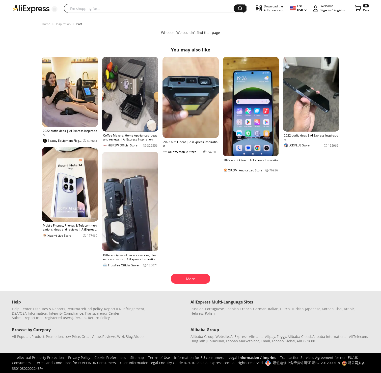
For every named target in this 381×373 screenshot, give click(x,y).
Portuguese (214, 308)
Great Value (91, 336)
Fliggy (281, 336)
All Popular (21, 336)
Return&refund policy (85, 308)
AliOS (301, 341)
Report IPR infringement (124, 308)
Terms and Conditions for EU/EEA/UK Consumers (75, 362)
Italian (273, 308)
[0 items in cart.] (361, 8)
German (260, 308)
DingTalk (197, 341)
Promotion (54, 336)
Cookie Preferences (110, 357)
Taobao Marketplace (242, 341)
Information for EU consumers (199, 357)
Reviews (109, 336)
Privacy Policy (79, 357)
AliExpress (238, 336)
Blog (129, 336)
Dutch (285, 308)
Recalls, (81, 317)
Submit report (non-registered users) (42, 317)
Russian (197, 308)
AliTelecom (358, 336)
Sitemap (137, 357)
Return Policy (99, 317)
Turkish (297, 308)
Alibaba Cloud (299, 336)
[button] (54, 9)
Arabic (349, 308)
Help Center (22, 308)
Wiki (120, 336)
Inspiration (63, 24)
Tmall (265, 341)
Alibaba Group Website (209, 336)
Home (46, 24)
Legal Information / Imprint (252, 357)
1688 (311, 341)
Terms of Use (159, 357)
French (246, 308)
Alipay (270, 336)
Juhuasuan (215, 341)
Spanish (232, 308)
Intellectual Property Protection (38, 357)
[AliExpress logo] (31, 9)
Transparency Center (102, 313)
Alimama (256, 336)
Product (37, 336)
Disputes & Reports (49, 308)
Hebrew (196, 313)
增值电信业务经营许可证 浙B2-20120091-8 (306, 362)
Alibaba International (330, 336)
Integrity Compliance (66, 313)
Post (79, 24)
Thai (338, 308)
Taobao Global (283, 341)
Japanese (312, 308)
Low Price (72, 336)
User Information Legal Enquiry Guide (151, 362)
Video (138, 336)
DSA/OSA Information (29, 313)
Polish (210, 313)
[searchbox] (151, 8)
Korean (328, 308)
